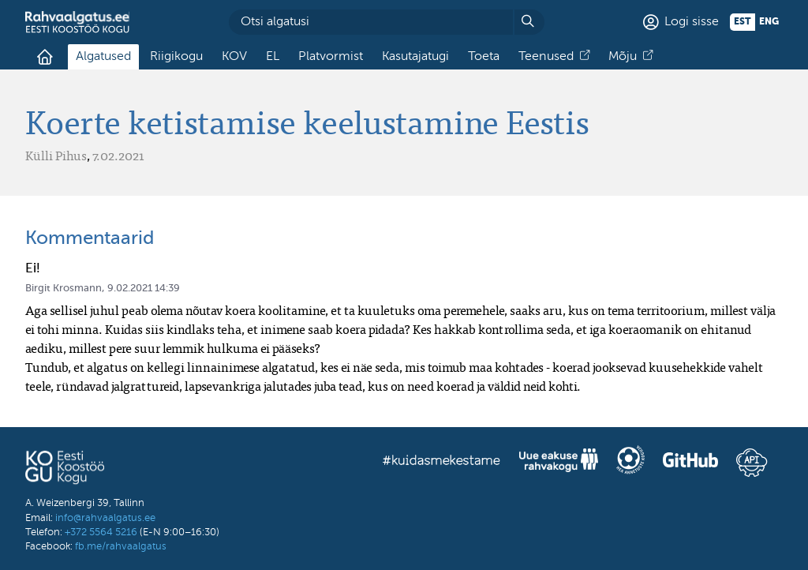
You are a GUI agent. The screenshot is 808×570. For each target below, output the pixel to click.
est (742, 22)
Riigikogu (176, 57)
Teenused (546, 57)
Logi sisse (691, 22)
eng (769, 22)
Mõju (622, 57)
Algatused (103, 57)
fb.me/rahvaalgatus (120, 547)
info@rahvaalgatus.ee (105, 518)
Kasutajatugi (415, 57)
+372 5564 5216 (101, 532)
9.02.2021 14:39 (143, 288)
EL (272, 57)
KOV (234, 57)
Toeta (483, 57)
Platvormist (330, 57)
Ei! (32, 269)
